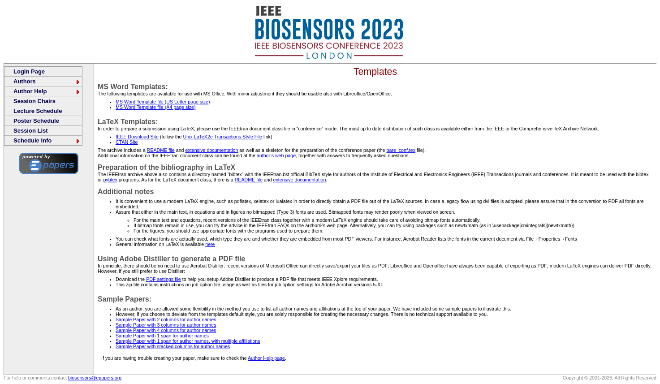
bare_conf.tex (401, 150)
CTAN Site (127, 142)
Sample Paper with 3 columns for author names (166, 325)
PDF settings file (163, 279)
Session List (30, 130)
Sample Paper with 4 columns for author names (166, 330)
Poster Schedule (36, 120)
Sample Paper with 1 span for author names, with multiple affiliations (188, 341)
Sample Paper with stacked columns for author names (173, 346)
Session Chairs (34, 101)
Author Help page (266, 358)
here (210, 244)
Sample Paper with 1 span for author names (162, 335)
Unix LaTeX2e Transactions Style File (222, 136)
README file (161, 150)
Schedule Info (47, 140)
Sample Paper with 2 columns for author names (166, 319)
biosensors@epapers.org (94, 377)
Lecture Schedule (37, 111)
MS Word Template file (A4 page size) (155, 107)
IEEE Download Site (137, 136)
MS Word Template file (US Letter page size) (163, 101)
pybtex (110, 179)
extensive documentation (211, 150)
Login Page (29, 71)
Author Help (47, 91)
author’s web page (276, 155)
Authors (47, 81)
